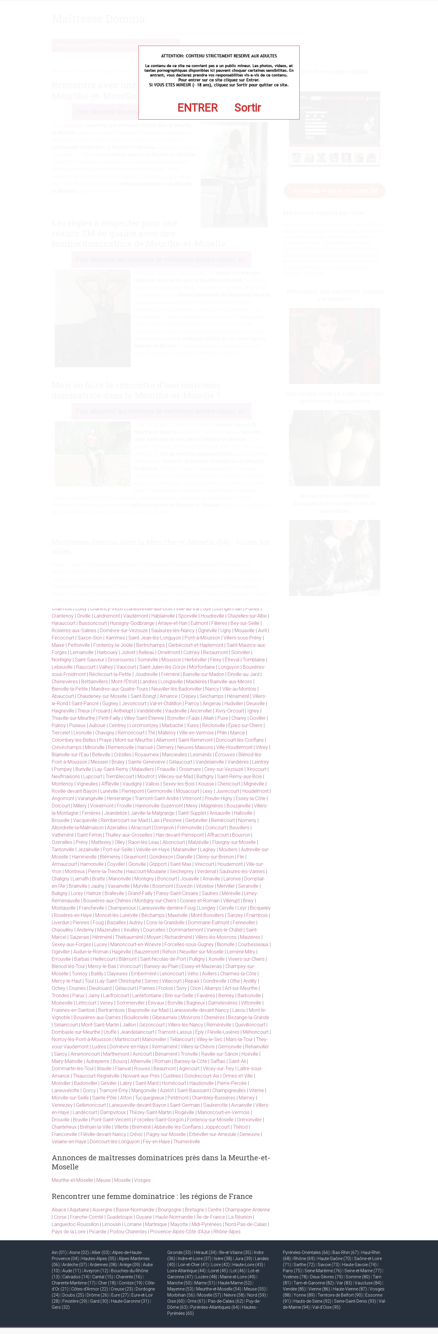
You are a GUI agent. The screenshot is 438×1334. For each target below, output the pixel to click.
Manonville (120, 879)
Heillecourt (104, 959)
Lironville (83, 733)
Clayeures (117, 974)
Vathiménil (63, 835)
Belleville (101, 755)
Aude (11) (71, 1270)
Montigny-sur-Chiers (155, 901)
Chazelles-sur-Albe (247, 616)
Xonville (216, 959)
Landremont (107, 616)
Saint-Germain (185, 1105)
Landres (148, 681)
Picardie (97, 1232)
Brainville (78, 886)
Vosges (142, 1180)
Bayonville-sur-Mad (148, 1010)
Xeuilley (131, 930)
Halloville (243, 813)
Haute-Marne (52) (235, 1282)
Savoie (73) (328, 1264)
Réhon (169, 952)
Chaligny (60, 879)
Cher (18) (107, 1282)
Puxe (222, 718)
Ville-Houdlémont (234, 747)
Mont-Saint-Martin (100, 1025)
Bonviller (176, 718)
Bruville (80, 1120)
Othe (235, 981)
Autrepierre (97, 1061)
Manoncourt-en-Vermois (224, 1112)
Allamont (165, 740)
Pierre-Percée (232, 1083)
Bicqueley (260, 908)
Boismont (162, 886)
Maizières (250, 937)
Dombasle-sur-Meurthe (76, 1032)
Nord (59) (256, 1295)
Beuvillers (239, 828)
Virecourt (204, 864)
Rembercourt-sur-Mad (124, 820)
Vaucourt (126, 667)
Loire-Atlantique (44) (186, 1270)
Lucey (100, 944)
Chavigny (104, 733)
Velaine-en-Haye (69, 1141)
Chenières (214, 1017)
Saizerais (79, 937)
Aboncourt (173, 842)
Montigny (144, 879)
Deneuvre (250, 1134)
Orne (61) (196, 1301)
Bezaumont (215, 652)
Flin (240, 857)
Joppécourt (217, 1127)
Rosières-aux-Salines (74, 630)
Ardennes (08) (103, 1264)
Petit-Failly (109, 718)
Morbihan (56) (181, 1295)
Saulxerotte (215, 1105)
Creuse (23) (122, 1289)
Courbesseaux (253, 944)
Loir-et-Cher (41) (193, 1264)
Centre (215, 1210)
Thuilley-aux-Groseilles (128, 835)
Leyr (242, 908)
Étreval (232, 660)
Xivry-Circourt (229, 711)
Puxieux (77, 725)
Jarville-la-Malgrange (152, 813)
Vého (193, 974)
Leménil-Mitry (241, 952)
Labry (126, 1083)
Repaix (192, 981)
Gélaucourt (180, 762)
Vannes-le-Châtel (224, 930)
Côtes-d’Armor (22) (89, 1289)
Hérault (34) (205, 1252)
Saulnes (210, 893)
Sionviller (240, 652)
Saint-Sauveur (89, 660)
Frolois (165, 988)
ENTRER (197, 108)
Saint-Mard (146, 1083)
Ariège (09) (130, 1264)
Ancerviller (201, 711)
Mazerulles (108, 930)
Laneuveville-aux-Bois (149, 608)
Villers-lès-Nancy (185, 1025)
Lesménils (201, 755)
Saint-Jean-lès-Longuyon (154, 638)
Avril (262, 630)
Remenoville (121, 747)
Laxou (238, 1010)
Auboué (97, 725)
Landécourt (85, 1112)
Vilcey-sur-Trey (218, 1068)
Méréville (231, 893)
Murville (141, 886)
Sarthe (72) (304, 1264)
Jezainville (88, 849)
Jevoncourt (134, 703)
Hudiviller (233, 703)
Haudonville (201, 1083)
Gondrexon (161, 857)
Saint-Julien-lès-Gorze (162, 667)
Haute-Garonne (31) (130, 1301)
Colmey (191, 652)
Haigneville (63, 711)
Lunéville (109, 791)
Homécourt (174, 1083)
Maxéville (178, 915)
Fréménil (170, 674)
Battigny (205, 776)
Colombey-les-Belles (74, 740)
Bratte (98, 879)
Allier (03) (100, 1252)
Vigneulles (87, 784)
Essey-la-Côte (251, 798)
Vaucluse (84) (368, 1282)
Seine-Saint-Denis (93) (355, 1301)
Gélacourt (125, 988)
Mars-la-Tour (239, 1039)
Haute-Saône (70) (334, 1258)
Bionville (226, 944)
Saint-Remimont (195, 740)
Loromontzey (144, 725)
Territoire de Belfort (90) (340, 1295)
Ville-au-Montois (239, 689)
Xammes (115, 638)
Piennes (81, 922)
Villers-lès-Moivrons (216, 937)
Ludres (99, 1047)
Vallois (152, 784)
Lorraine (133, 1224)
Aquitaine (79, 1210)
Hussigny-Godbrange (132, 623)
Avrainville (241, 1105)
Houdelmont (255, 791)
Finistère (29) (74, 1301)
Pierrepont (133, 791)
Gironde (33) (179, 1252)
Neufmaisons (66, 776)
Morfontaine (202, 667)
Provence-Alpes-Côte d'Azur (180, 1232)
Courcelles (154, 930)
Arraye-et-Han (172, 623)
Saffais (217, 1061)
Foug (98, 922)
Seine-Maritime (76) (323, 1270)
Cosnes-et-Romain (200, 901)
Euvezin (184, 886)
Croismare (190, 769)
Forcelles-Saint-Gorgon (159, 1120)
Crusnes (77, 988)
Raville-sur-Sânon (219, 1054)
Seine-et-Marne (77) (362, 1270)
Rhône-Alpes (227, 1232)
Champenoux (122, 908)
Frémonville (189, 828)
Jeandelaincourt (137, 1032)
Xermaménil (164, 1047)
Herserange (119, 798)
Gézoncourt (152, 1025)
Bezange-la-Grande (248, 1017)
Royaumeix (147, 755)
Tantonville (63, 849)
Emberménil (143, 974)
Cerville (226, 908)
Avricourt (142, 1054)
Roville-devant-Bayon (74, 791)
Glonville (137, 864)
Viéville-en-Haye (153, 849)
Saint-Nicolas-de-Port (163, 959)
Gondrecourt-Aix (201, 1076)
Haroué (145, 747)
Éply (199, 1032)
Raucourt (86, 667)
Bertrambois (111, 1010)
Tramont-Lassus (175, 1032)
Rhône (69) (304, 1258)
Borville (175, 1003)
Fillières (219, 623)
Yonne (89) (304, 1295)
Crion (195, 988)
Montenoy (62, 784)
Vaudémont (135, 616)
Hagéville (121, 952)
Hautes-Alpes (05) (99, 1258)
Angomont (63, 798)
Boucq (120, 1061)
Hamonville (92, 864)
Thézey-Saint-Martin (150, 1112)
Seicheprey (182, 871)
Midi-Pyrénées (207, 1224)
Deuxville (255, 703)
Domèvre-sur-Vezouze (124, 630)
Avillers (209, 974)
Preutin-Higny (218, 798)
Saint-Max (180, 864)
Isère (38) (223, 1258)
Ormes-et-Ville (238, 1076)
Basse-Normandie (135, 1210)
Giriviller (109, 1083)
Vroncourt (130, 966)
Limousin (111, 1224)
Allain (208, 718)
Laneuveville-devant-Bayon (137, 1105)
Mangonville (144, 1090)
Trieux (84, 711)
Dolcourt (61, 806)
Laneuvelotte (65, 1090)
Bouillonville (136, 1017)
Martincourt (127, 1039)
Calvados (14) (75, 1276)
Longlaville (172, 681)
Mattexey (101, 842)
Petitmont (178, 1098)
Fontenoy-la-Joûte (113, 645)
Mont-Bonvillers (207, 915)
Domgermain (228, 608)
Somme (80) (358, 1276)
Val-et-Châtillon (166, 703)
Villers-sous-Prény (243, 638)
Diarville (184, 857)
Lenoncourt (172, 974)
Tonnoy (80, 974)
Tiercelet (61, 733)
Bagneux (195, 1003)
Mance (237, 733)
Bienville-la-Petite (70, 689)
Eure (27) (120, 1295)
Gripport (158, 864)
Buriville (83, 769)
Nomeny (247, 820)
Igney (253, 711)
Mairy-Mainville (67, 1061)
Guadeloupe (120, 1217)
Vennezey (62, 1105)
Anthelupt (123, 711)
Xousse (206, 784)
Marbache (172, 725)
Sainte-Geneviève (146, 762)
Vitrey (262, 747)
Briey (248, 901)
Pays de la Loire (69, 1232)
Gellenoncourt (91, 1105)
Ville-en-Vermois (196, 733)
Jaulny (97, 886)
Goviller (258, 718)
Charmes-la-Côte (238, 974)
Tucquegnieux (149, 1098)
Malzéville (198, 842)
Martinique (156, 1224)
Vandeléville (149, 711)
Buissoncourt (93, 623)
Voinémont (101, 806)
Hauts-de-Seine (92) (312, 1301)
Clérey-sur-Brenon (215, 857)
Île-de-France (210, 1217)
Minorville (95, 747)
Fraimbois (257, 915)
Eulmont (199, 623)
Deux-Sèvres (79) (326, 1276)
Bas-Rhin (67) (345, 1252)
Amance (169, 696)
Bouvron (241, 835)
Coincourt (215, 828)
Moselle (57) (209, 1295)
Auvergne (102, 1210)
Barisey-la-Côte (190, 1061)
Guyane (144, 1217)
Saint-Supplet (192, 813)
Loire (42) (220, 1264)
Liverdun (60, 922)
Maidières (196, 681)
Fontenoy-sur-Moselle (210, 1120)
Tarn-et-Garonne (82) (314, 1282)
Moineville (62, 1003)
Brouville (61, 820)
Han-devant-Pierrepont (180, 835)
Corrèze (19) (130, 1282)
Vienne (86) (319, 1289)
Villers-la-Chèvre (198, 1047)
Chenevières (65, 681)
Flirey (215, 660)
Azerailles (117, 828)
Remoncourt (131, 733)
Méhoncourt (256, 1032)
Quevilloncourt (250, 1025)
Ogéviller (61, 952)
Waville (104, 1068)
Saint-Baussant (193, 1090)
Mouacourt (187, 791)
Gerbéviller (196, 820)
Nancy (212, 689)
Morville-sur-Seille (70, 1098)
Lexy (208, 791)
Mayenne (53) (180, 1289)
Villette (121, 1127)
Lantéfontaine (147, 995)
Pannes (147, 988)
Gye (207, 608)
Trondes (60, 995)
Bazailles (116, 922)
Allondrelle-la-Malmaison (78, 828)
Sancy (60, 1054)
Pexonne (172, 820)
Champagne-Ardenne (247, 1210)
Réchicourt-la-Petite (110, 674)
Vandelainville (210, 762)
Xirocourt (256, 769)
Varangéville (90, 798)
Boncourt (167, 879)
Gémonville (230, 1047)
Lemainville (82, 652)
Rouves (142, 1068)
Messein (99, 762)
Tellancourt (181, 1039)
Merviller (226, 886)
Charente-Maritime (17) (74, 1282)
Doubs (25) (73, 1295)
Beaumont (165, 1068)
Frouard (101, 711)
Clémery (165, 747)
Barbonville (249, 995)
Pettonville (79, 645)
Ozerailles (62, 842)
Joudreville (146, 674)
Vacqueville (85, 820)
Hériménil (102, 937)
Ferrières (91, 813)
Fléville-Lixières (223, 1032)
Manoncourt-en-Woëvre (135, 944)
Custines (172, 1076)
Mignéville (254, 784)
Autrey (136, 922)
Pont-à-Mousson (202, 638)
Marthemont (116, 1054)
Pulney (252, 608)
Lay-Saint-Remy (111, 769)
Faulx (194, 718)
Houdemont (230, 864)
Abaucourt (63, 696)
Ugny (226, 630)
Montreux (75, 871)
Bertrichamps (150, 645)
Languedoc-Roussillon (75, 1224)
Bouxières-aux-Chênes (107, 901)
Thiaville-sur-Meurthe (73, 718)
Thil (151, 733)
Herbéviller (196, 660)
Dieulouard (100, 988)
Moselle (122, 1180)
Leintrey (260, 762)
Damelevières (223, 1003)
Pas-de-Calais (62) (225, 1301)
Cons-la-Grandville (165, 922)
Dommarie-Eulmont (208, 922)
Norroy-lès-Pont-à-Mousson (81, 1039)
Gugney (110, 703)
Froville (124, 806)
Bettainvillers (94, 681)
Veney (106, 1003)
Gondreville (215, 981)
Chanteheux (64, 1127)
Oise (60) (176, 1301)
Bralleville (114, 893)
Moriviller (61, 1083)
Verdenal (206, 871)
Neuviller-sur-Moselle (201, 952)
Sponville (187, 616)
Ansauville (220, 813)
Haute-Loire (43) (247, 1264)
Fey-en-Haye (156, 1141)
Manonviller (154, 1039)
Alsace (59, 1210)
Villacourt (172, 981)
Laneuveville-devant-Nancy (200, 1010)
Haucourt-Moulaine (146, 871)
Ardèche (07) (74, 1264)
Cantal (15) (102, 1276)
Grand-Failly (140, 893)
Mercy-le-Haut (67, 981)
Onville (84, 616)
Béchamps (153, 915)
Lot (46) (238, 1270)
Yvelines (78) (295, 1276)
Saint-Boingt (143, 696)
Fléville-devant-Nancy (103, 1134)
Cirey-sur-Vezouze (223, 769)
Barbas (81, 959)
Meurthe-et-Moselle (72, 1180)
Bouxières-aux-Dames (97, 1017)
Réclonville (213, 725)
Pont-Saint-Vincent (111, 1120)
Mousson (171, 660)
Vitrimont (191, 798)
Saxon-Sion (90, 638)
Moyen (154, 937)
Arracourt (141, 828)
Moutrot (146, 776)
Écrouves (225, 755)
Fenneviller (244, 922)
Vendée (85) (294, 1289)
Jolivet (128, 652)
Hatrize (93, 893)
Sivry (181, 988)
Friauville (166, 769)
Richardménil (178, 937)
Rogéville (184, 1112)
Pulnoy (59, 725)
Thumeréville (186, 1141)
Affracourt (218, 835)
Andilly (250, 981)
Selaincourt (66, 1025)
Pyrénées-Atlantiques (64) (214, 1307)
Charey (238, 718)
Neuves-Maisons (195, 747)
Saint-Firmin (89, 835)
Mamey (247, 1098)
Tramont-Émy (113, 1090)
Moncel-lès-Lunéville (116, 915)
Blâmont (128, 959)
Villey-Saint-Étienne (144, 718)
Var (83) (344, 1282)
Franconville (64, 1134)
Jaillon (129, 1025)
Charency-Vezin (106, 608)
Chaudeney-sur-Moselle (102, 696)
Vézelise (205, 886)
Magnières (212, 806)
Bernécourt (223, 820)
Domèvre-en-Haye (128, 1047)
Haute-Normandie (174, 1217)
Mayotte (179, 1224)
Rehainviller (257, 1047)
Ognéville (207, 630)
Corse (60, 1217)
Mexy (192, 806)
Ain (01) (59, 1252)
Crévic (136, 1134)
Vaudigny (132, 784)
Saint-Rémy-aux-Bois (239, 776)
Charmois (62, 608)
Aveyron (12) (96, 1270)
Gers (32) (61, 1307)
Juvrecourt (227, 791)
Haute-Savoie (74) (359, 1264)
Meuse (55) (255, 1289)
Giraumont (135, 857)
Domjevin (164, 828)
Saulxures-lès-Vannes (242, 871)
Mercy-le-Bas (102, 966)
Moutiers (228, 849)
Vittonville (251, 1003)
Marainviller (185, 849)
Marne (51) (204, 1282)
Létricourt (86, 1003)
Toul (89, 981)
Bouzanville (239, 806)
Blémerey (110, 857)
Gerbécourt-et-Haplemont (195, 645)
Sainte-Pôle (104, 1098)
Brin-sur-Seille (179, 995)
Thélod (240, 1127)
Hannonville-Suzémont (159, 806)
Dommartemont (186, 930)
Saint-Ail (237, 1061)
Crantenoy (63, 616)
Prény (82, 842)
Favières (206, 995)
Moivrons (190, 1017)
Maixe (58, 645)
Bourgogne (170, 1210)
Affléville (110, 784)
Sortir (248, 108)
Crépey (188, 696)
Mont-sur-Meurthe (134, 740)
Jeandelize (115, 813)
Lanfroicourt (116, 995)
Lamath (81, 879)
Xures (193, 725)
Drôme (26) (98, 1295)
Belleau (146, 652)
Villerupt (231, 901)
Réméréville (219, 1025)
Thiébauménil (129, 937)
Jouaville (189, 879)
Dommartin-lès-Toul (72, 1068)
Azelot (167, 1090)
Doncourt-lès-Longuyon (115, 1141)
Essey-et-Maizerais (202, 966)
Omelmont (169, 652)
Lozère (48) (206, 1276)
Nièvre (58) (234, 1295)
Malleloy (167, 733)
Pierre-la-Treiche (105, 871)
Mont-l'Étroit (124, 681)
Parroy (192, 703)
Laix (155, 820)
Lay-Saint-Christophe (119, 981)
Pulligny (197, 959)
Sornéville (147, 660)
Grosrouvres (121, 660)
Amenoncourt (85, 1054)
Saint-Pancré (85, 703)
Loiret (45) (218, 1270)
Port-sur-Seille (118, 849)
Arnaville (211, 879)
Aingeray (212, 703)
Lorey (77, 893)
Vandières (238, 762)
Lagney (208, 849)
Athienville (140, 1061)
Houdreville (212, 616)
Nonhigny (61, 660)
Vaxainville (119, 886)
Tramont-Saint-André (157, 798)
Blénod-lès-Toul (68, 966)
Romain (163, 1061)
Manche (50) (179, 1282)
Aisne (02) (79, 1252)
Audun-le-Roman (91, 952)
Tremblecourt (120, 776)
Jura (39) (243, 1258)
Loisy (81, 608)
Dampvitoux (113, 1112)
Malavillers (143, 769)
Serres (151, 981)
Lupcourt (92, 776)
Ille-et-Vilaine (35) (235, 1252)
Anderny (85, 930)
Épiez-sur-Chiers (245, 725)
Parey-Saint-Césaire (177, 893)
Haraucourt (63, 623)
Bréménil (141, 1127)
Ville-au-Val (187, 608)
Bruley (118, 762)
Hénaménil (238, 696)
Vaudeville (176, 711)
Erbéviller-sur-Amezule (212, 1134)
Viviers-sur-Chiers (246, 959)
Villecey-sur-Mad (175, 776)
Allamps (212, 988)
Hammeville (84, 857)
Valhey (106, 667)
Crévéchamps (67, 747)
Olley (120, 842)
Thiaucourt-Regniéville (96, 1076)
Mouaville (245, 630)
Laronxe (232, 879)
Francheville (91, 908)
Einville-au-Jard (243, 674)
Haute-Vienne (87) (350, 1289)
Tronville (189, 1054)
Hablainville (163, 616)
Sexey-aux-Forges (71, 944)
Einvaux (156, 1003)
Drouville (61, 1120)
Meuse (103, 1180)
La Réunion (240, 1217)
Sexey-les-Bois (179, 784)
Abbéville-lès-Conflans (177, 1127)
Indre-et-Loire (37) (194, 1258)
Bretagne (194, 1210)
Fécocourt (63, 638)
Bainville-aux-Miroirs (231, 681)
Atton (126, 1098)
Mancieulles (174, 755)
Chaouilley (62, 930)
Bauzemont (146, 952)
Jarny (94, 995)
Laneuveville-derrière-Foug (167, 908)
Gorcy (89, 1090)
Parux (78, 995)
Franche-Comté (86, 1217)
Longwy (207, 908)
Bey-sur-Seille (245, 623)
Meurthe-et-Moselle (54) (218, 1289)
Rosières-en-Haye (73, 915)
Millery (80, 806)
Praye (105, 740)
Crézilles (122, 755)
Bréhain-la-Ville (95, 1127)
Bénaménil (166, 1054)
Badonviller (85, 1083)
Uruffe (110, 1032)
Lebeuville (62, 667)
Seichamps (212, 696)
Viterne (256, 1090)
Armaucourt (64, 864)
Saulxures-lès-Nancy (173, 630)
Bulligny (60, 893)
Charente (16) (129, 1276)
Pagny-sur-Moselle (166, 1134)
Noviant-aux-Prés (141, 1076)
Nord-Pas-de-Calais (246, 1224)
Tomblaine (254, 660)
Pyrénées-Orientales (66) (306, 1252)
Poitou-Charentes (128, 1232)
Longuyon (228, 667)
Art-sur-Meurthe (241, 988)
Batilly (97, 974)
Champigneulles (229, 1090)
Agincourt (189, 1068)
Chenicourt (228, 784)
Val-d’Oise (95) (326, 1307)
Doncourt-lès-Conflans (240, 740)
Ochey (58, 988)
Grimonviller (249, 1120)
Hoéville (250, 1054)
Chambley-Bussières (213, 1098)
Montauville (64, 908)
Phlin (222, 733)
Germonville (159, 791)
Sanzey (235, 915)
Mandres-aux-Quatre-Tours (119, 689)
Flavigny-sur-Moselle (234, 842)
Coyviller (116, 864)
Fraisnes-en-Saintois (73, 1010)
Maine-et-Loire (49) (237, 1276)
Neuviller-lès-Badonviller (176, 689)
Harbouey (107, 652)
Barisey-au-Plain (161, 966)
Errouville (61, 959)
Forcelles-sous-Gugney (189, 944)
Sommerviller (130, 1003)
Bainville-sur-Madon (203, 674)
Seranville (248, 886)
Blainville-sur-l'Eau (70, 755)
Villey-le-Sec (209, 1039)
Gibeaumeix (164, 1017)
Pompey (63, 769)
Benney (226, 995)
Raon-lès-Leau (143, 842)
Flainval (123, 1068)
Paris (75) (292, 1270)
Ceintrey (117, 725)
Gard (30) (99, 1301)
